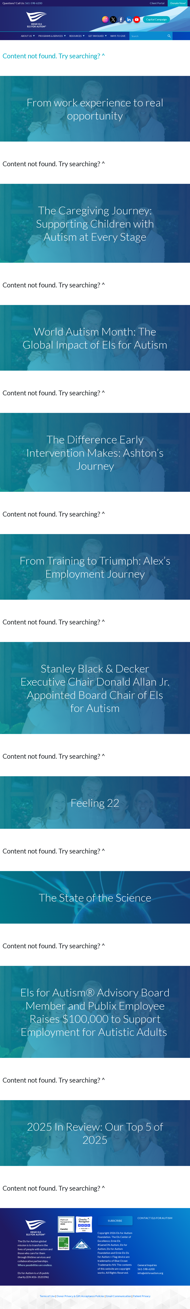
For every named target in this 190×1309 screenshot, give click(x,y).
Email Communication (118, 1296)
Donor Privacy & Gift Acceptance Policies (80, 1296)
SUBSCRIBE (115, 1220)
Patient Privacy (141, 1296)
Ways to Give (117, 36)
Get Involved (97, 36)
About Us (28, 36)
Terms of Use (47, 1296)
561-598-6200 (33, 3)
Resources (77, 36)
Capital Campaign (156, 19)
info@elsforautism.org (150, 1273)
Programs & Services (52, 36)
